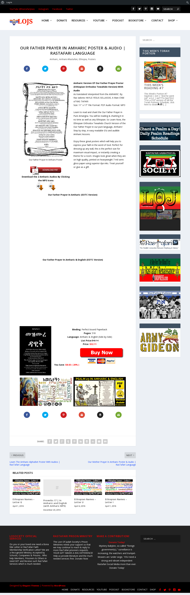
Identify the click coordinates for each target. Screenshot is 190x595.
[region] (160, 211)
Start (159, 106)
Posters (92, 61)
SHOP (171, 22)
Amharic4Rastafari (68, 61)
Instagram (43, 9)
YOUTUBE (98, 22)
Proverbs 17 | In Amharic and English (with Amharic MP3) (55, 505)
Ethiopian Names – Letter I (116, 503)
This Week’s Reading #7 (153, 88)
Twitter (69, 9)
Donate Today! (117, 544)
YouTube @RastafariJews (22, 9)
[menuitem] (2, 2)
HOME (45, 22)
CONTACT (157, 22)
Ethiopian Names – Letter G (24, 503)
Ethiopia (83, 61)
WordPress (59, 587)
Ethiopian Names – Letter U (85, 503)
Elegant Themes (31, 587)
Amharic (54, 61)
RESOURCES (78, 22)
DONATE (62, 22)
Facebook (57, 9)
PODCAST (118, 22)
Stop (161, 106)
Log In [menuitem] (9, 2)
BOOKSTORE (136, 22)
